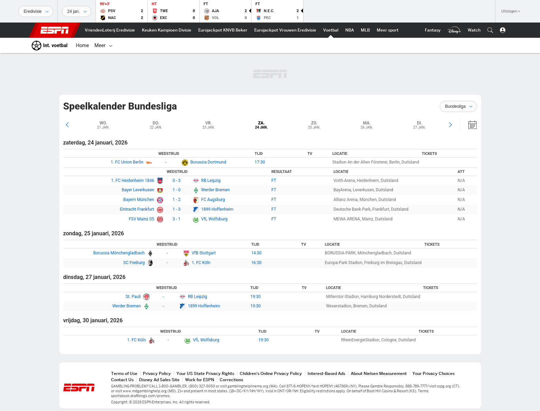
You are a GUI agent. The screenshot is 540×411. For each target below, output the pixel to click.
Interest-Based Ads (326, 373)
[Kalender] (468, 124)
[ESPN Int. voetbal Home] (330, 30)
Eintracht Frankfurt (137, 209)
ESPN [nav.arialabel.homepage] (54, 30)
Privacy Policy (157, 373)
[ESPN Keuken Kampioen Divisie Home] (166, 30)
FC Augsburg (213, 199)
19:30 (255, 296)
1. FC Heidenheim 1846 (132, 180)
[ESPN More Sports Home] (388, 30)
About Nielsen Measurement (379, 373)
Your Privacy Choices (433, 373)
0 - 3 (177, 180)
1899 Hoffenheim (217, 209)
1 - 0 (177, 189)
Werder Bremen (215, 189)
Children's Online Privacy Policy (271, 373)
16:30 (256, 262)
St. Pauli (133, 296)
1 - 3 (177, 209)
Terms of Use (124, 373)
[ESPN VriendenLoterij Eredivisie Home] (110, 30)
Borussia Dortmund (208, 162)
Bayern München (138, 199)
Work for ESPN (199, 379)
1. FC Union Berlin (127, 162)
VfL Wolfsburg (214, 219)
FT (274, 180)
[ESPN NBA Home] (349, 30)
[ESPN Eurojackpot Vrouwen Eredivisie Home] (285, 30)
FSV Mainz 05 (141, 219)
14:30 (256, 253)
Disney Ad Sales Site (159, 379)
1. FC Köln (201, 262)
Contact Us (122, 379)
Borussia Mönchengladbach (119, 253)
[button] (490, 30)
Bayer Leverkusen (138, 189)
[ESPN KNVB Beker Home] (222, 30)
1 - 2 (177, 199)
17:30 (260, 162)
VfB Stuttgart (204, 253)
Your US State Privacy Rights (205, 373)
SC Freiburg (134, 262)
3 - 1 (177, 219)
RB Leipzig (211, 180)
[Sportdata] (76, 11)
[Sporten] (36, 11)
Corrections (231, 379)
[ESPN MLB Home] (365, 30)
